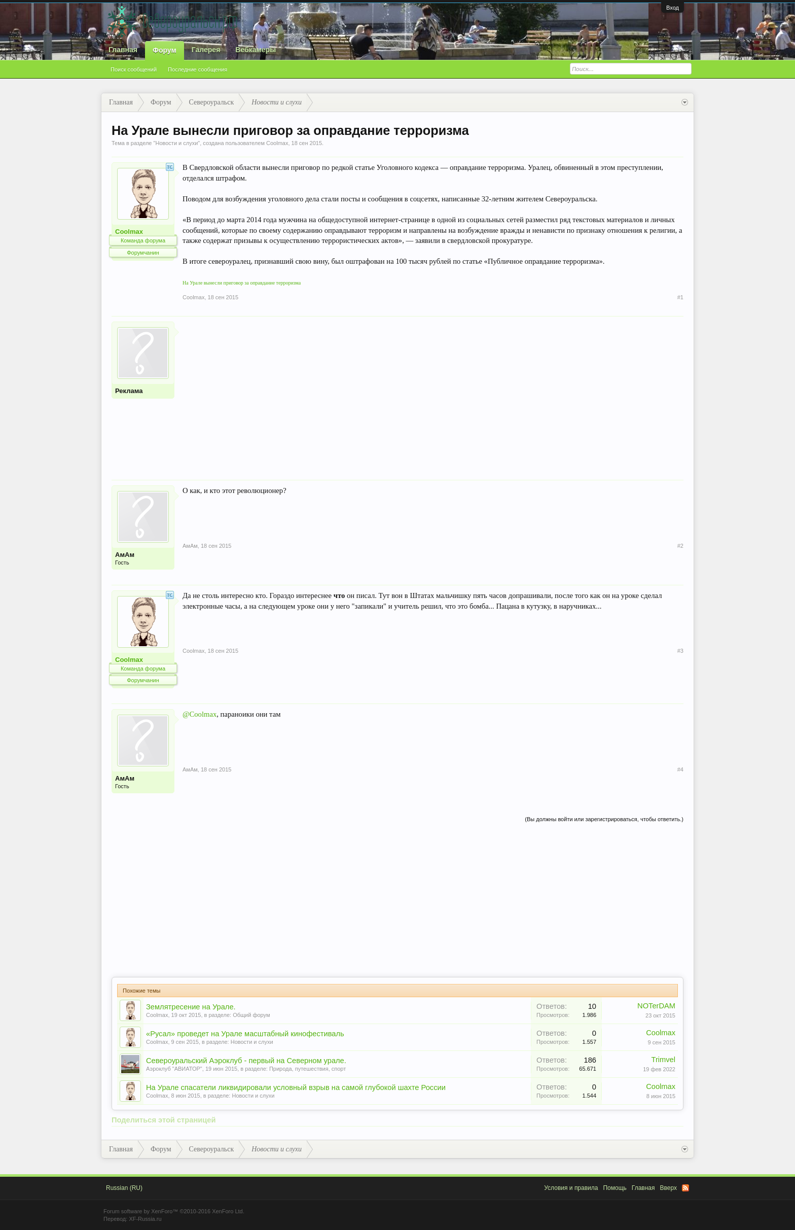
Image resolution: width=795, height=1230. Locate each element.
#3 (680, 651)
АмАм (124, 554)
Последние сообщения (197, 69)
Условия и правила (571, 1187)
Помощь (614, 1187)
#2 (680, 546)
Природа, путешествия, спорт (307, 1069)
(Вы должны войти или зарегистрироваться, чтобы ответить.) (604, 819)
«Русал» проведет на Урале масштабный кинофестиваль (245, 1034)
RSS (685, 1187)
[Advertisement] (433, 393)
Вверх (668, 1187)
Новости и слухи (176, 143)
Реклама (128, 391)
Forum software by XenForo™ (173, 1211)
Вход (672, 8)
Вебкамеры (255, 50)
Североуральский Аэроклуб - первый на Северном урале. (246, 1061)
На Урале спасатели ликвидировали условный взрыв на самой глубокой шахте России (296, 1087)
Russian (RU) (124, 1187)
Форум (164, 50)
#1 (680, 297)
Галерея (206, 50)
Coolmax (277, 143)
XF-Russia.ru (145, 1219)
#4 (680, 769)
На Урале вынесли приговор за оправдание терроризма (242, 283)
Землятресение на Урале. (191, 1007)
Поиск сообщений (134, 69)
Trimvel (664, 1060)
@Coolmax (199, 714)
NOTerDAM (656, 1006)
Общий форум (251, 1015)
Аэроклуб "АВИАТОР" (174, 1069)
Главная (123, 50)
